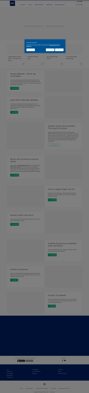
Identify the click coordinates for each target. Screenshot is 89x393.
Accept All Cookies (50, 49)
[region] (45, 46)
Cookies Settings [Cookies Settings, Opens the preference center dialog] (30, 49)
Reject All (59, 49)
